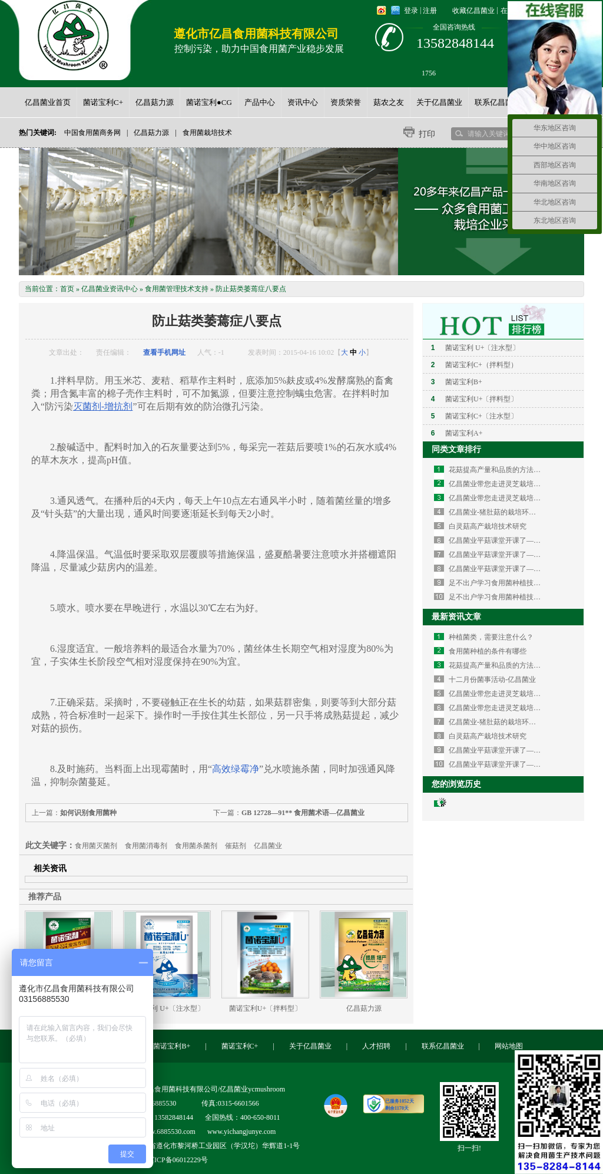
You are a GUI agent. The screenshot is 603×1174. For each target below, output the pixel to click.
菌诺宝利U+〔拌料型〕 (265, 1008)
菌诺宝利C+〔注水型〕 (481, 416)
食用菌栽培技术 (207, 132)
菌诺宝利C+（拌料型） (481, 365)
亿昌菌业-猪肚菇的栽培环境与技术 (503, 512)
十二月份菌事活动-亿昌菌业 (492, 679)
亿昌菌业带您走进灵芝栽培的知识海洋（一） (519, 498)
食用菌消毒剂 (146, 846)
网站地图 (509, 1046)
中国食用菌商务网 (92, 132)
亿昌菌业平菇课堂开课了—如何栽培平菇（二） (523, 554)
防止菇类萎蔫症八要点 (251, 289)
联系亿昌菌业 (443, 1046)
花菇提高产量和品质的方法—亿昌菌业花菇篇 (519, 470)
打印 (427, 134)
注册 (430, 10)
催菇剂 (235, 846)
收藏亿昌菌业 (473, 10)
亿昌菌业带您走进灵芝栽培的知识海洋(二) (515, 484)
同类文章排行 (456, 449)
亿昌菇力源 (151, 132)
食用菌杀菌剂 (196, 846)
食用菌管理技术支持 (176, 289)
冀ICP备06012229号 (177, 1160)
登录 (411, 10)
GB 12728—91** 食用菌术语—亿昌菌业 (303, 813)
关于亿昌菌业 (310, 1046)
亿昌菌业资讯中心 (109, 289)
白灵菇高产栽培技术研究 (487, 526)
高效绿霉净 (235, 769)
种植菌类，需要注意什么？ (491, 637)
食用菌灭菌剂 (96, 846)
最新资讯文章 (456, 616)
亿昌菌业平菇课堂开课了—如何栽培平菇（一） (523, 569)
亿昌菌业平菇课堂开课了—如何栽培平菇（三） (523, 540)
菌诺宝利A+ (463, 433)
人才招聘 (376, 1046)
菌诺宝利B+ (463, 382)
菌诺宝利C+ (240, 1046)
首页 (67, 289)
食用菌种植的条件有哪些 (487, 651)
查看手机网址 (164, 352)
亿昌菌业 (268, 846)
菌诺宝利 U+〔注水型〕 (167, 1008)
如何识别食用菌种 (88, 813)
